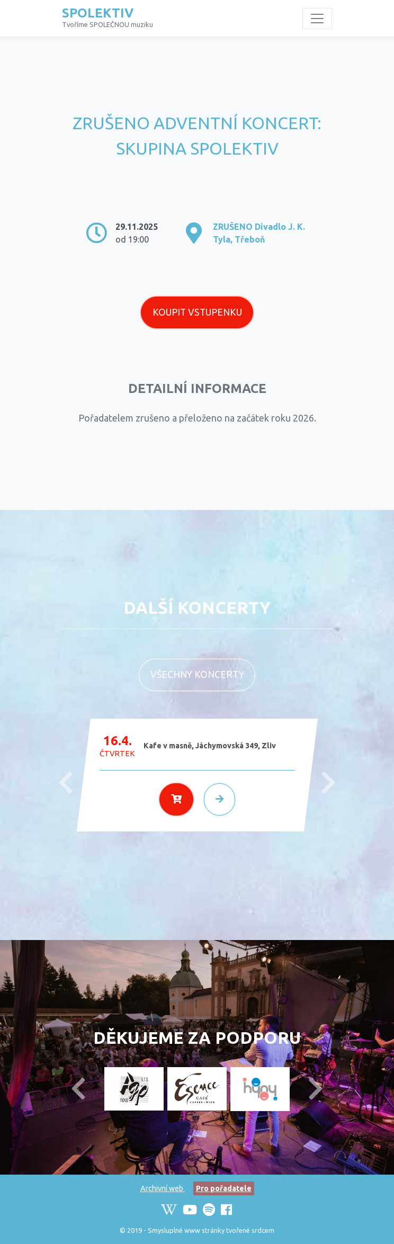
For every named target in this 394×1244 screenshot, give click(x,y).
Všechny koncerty (197, 674)
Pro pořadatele (224, 1188)
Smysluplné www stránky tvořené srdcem (211, 1230)
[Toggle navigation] (317, 18)
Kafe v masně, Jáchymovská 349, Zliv (210, 745)
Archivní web (162, 1188)
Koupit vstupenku (197, 312)
